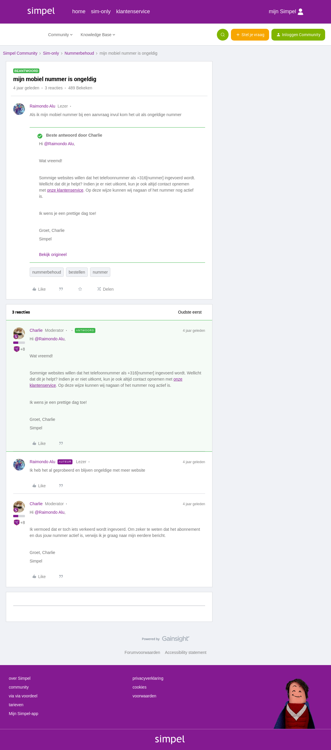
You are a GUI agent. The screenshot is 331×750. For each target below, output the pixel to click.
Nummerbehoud (79, 53)
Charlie (36, 330)
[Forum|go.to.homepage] (22, 35)
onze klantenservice (65, 190)
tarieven (16, 704)
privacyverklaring (148, 678)
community (19, 687)
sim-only (101, 11)
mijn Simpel (286, 12)
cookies (139, 687)
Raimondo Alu (42, 106)
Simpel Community (20, 53)
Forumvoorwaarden (142, 652)
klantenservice (133, 11)
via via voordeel (23, 696)
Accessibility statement (186, 652)
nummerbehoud (46, 272)
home (78, 11)
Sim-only (51, 53)
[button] (250, 35)
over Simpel (20, 678)
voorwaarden (144, 696)
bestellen (77, 272)
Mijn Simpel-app (23, 713)
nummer (100, 272)
